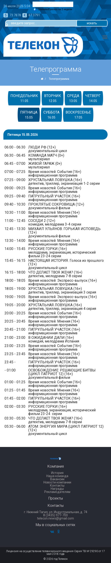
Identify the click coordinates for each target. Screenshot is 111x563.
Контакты (57, 485)
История (57, 473)
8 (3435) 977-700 (55, 515)
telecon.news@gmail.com (55, 518)
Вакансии (57, 479)
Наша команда (57, 476)
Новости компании (57, 482)
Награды (57, 488)
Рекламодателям (57, 492)
